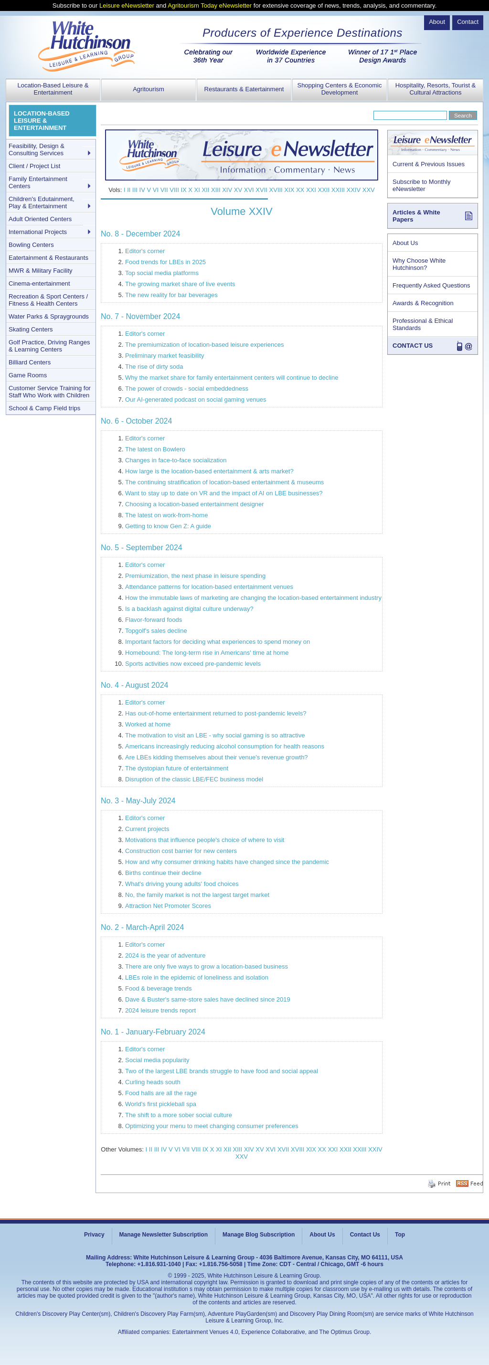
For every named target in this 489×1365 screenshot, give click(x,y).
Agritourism (148, 89)
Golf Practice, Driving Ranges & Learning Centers (49, 346)
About (437, 21)
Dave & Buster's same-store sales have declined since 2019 (207, 999)
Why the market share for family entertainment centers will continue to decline (232, 377)
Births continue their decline (163, 872)
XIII (216, 189)
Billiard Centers (30, 362)
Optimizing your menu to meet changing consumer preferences (211, 1126)
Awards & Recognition (423, 303)
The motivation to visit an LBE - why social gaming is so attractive (215, 735)
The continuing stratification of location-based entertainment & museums (224, 482)
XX (300, 189)
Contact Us (365, 1234)
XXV (368, 189)
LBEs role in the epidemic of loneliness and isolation (196, 977)
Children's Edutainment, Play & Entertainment (41, 202)
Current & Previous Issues (429, 164)
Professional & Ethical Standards (423, 324)
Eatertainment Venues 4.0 (205, 1332)
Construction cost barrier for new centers (181, 850)
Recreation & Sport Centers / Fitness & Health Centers (48, 300)
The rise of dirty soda (154, 366)
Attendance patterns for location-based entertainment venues (209, 586)
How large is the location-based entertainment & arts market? (209, 471)
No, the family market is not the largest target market (197, 894)
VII (164, 189)
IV (142, 189)
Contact (467, 21)
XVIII (276, 189)
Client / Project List (34, 166)
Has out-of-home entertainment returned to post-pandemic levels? (215, 713)
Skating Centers (31, 329)
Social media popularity (157, 1060)
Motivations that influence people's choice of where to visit (204, 839)
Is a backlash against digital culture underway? (189, 608)
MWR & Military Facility (41, 270)
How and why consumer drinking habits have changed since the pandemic (227, 861)
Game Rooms (28, 375)
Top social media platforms (162, 273)
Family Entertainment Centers (38, 182)
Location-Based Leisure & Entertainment (53, 89)
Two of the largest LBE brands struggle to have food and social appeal (221, 1071)
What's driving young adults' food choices (182, 883)
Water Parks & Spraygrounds (49, 316)
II (128, 189)
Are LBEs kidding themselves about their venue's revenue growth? (216, 757)
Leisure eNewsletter (126, 5)
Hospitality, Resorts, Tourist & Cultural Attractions (435, 89)
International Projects (38, 231)
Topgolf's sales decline (156, 630)
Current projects (147, 828)
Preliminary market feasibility (164, 355)
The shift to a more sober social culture (178, 1115)
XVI (249, 189)
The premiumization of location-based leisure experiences (204, 344)
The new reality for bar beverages (171, 295)
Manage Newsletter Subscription (163, 1234)
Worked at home (147, 724)
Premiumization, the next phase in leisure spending (195, 575)
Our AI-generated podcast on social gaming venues (195, 399)
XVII (261, 189)
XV (238, 189)
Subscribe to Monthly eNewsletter (421, 185)
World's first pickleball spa (160, 1104)
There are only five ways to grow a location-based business (206, 966)
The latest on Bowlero (155, 449)
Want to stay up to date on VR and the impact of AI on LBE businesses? (224, 493)
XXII (324, 189)
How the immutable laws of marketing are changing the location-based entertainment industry (253, 597)
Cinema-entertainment (39, 283)
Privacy (94, 1234)
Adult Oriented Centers (40, 219)
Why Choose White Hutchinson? (419, 264)
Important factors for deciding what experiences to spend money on (217, 641)
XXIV (354, 189)
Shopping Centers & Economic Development (339, 89)
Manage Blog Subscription (259, 1234)
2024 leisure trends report (160, 1010)
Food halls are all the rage (161, 1093)
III (135, 189)
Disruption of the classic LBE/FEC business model (194, 779)
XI (197, 189)
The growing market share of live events (180, 284)
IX (183, 189)
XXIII (338, 189)
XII (206, 189)
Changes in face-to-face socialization (175, 460)
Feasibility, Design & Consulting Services (36, 149)
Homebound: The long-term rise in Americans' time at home (207, 652)
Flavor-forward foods (153, 619)
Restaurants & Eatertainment (244, 89)
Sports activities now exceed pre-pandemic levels (193, 663)
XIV (227, 189)
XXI (311, 189)
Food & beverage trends (158, 988)
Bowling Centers (31, 244)
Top (400, 1234)
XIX (289, 189)
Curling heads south (153, 1082)
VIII (174, 189)
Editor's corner (145, 251)
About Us (405, 242)
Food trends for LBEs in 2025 (165, 262)
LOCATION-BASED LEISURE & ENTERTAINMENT (42, 120)
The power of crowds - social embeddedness (186, 388)
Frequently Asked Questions (431, 285)
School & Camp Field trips (44, 408)
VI (156, 189)
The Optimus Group (344, 1332)
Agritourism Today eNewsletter (210, 5)
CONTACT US (413, 345)
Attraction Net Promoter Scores (168, 905)
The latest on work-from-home (166, 515)
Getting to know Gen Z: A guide (168, 526)
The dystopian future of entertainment (176, 768)
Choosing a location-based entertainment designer (194, 504)
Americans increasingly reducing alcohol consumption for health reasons (224, 746)
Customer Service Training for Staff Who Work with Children (50, 391)
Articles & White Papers (416, 216)
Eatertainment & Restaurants (48, 257)
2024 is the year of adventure (165, 955)
